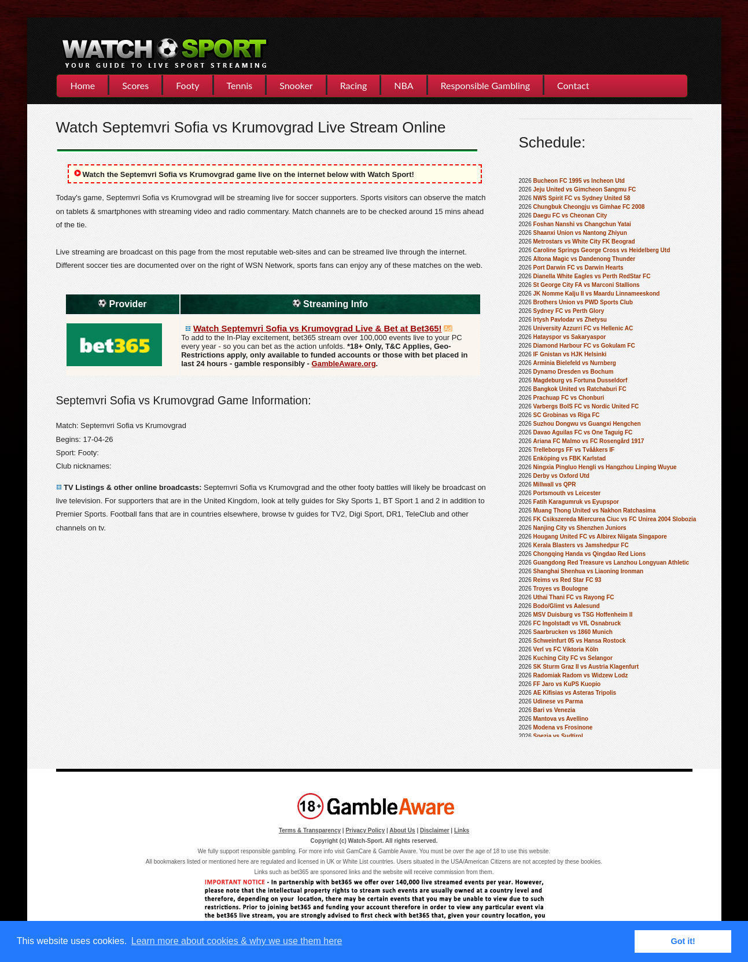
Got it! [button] (683, 941)
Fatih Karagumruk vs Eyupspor (576, 502)
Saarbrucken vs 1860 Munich (573, 632)
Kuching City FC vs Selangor (573, 658)
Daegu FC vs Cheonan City (570, 215)
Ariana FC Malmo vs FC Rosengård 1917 (588, 441)
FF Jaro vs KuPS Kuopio (567, 684)
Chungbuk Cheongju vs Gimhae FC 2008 (589, 207)
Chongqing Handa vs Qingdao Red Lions (589, 554)
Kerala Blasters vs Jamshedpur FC (581, 545)
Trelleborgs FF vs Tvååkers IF (574, 450)
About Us (402, 830)
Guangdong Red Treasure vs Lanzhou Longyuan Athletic (611, 562)
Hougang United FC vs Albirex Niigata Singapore (600, 536)
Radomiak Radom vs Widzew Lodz (580, 675)
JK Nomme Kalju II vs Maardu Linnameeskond (596, 293)
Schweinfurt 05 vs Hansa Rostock (579, 640)
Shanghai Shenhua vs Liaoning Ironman (588, 571)
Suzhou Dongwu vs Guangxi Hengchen (587, 424)
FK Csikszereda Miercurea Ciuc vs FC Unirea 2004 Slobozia (615, 519)
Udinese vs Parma (558, 701)
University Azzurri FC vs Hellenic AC (583, 328)
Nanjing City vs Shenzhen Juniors (580, 528)
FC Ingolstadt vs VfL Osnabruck (577, 623)
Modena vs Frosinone (563, 727)
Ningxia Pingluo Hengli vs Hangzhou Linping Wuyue (605, 467)
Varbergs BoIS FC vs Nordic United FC (586, 406)
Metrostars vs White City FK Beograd (584, 241)
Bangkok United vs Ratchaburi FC (580, 389)
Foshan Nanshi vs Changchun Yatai (582, 224)
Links (461, 830)
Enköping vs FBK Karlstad (569, 458)
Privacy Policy (365, 830)
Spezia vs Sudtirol (558, 736)
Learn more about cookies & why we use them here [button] (236, 941)
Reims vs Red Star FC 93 (567, 580)
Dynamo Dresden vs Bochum (573, 371)
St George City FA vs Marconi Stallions (586, 285)
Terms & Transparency (310, 830)
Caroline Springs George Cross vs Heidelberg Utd (601, 250)
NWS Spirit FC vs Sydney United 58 (582, 198)
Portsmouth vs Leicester (567, 493)
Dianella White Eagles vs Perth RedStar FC (592, 276)
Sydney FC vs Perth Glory (569, 311)
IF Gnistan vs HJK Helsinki (570, 354)
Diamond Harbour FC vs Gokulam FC (584, 345)
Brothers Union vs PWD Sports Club (583, 302)
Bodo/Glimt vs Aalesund (566, 606)
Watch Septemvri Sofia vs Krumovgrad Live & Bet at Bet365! (317, 328)
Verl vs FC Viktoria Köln (566, 649)
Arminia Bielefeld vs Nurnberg (574, 363)
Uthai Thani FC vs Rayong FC (573, 597)
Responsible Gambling (485, 85)
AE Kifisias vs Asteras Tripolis (575, 693)
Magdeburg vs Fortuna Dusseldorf (580, 380)
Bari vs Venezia (554, 710)
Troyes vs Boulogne (560, 588)
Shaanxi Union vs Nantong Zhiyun (580, 233)
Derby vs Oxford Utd (561, 476)
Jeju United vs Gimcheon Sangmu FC (584, 189)
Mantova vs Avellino (560, 719)
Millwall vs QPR (554, 484)
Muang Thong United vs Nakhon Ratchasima (594, 510)
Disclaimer (434, 830)
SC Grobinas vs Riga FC (566, 415)
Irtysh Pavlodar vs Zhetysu (570, 319)
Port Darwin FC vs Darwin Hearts (578, 267)
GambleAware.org (344, 363)
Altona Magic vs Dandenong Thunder (584, 259)
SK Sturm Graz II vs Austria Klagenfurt (586, 667)
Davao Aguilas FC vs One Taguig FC (583, 432)
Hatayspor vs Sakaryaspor (569, 337)
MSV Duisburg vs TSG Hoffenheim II (583, 614)
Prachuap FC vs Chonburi (569, 398)
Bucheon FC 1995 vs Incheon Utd (579, 181)
